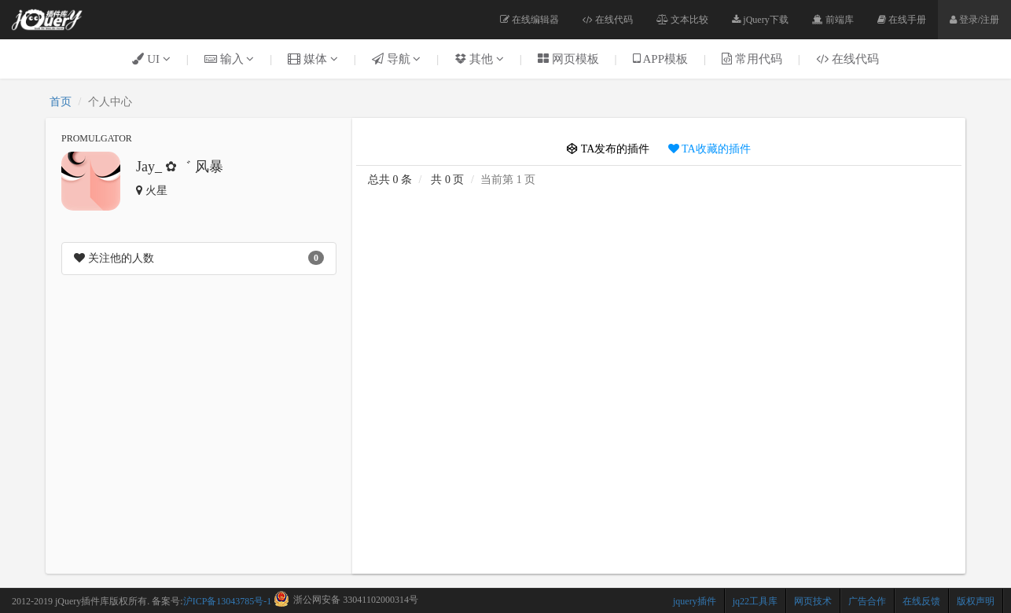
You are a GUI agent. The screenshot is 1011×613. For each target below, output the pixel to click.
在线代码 (608, 19)
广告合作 (867, 601)
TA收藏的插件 (709, 149)
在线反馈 (921, 601)
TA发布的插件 (608, 149)
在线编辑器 (529, 19)
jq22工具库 (755, 601)
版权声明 (975, 601)
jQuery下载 (760, 19)
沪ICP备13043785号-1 (227, 601)
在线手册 (901, 19)
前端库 (833, 19)
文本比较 (682, 19)
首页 (61, 102)
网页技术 (813, 601)
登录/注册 (974, 19)
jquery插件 (694, 601)
